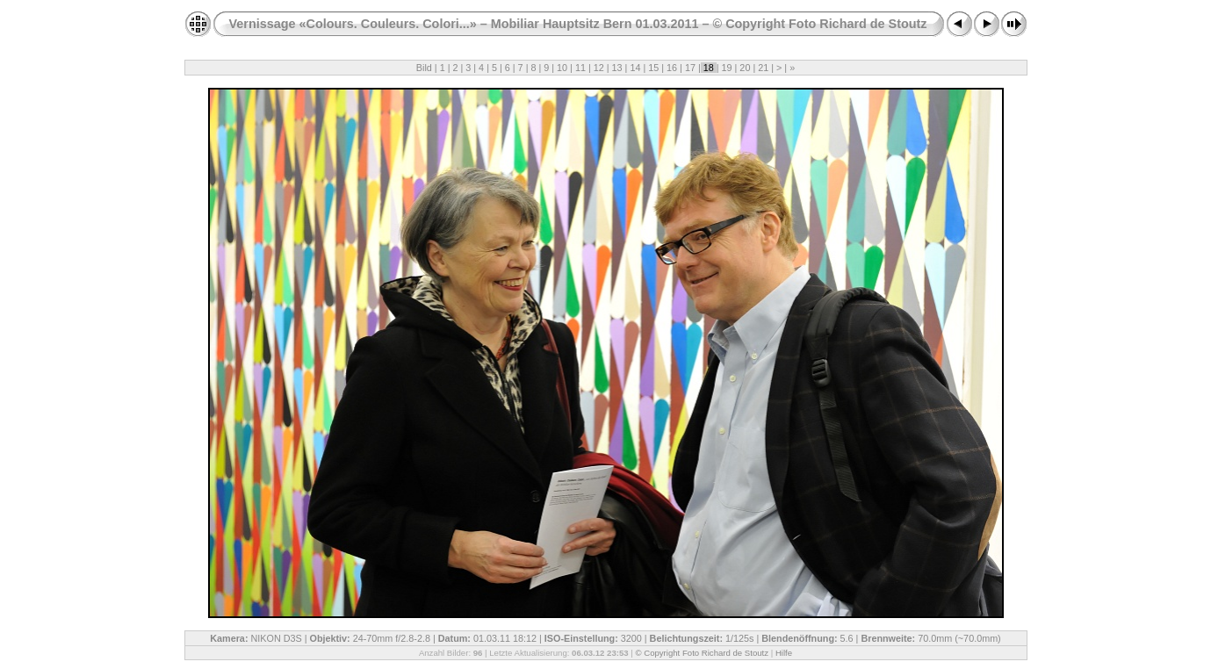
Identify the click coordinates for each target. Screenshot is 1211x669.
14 (635, 67)
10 (562, 67)
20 (745, 67)
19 (727, 67)
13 (617, 67)
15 (653, 67)
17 (690, 67)
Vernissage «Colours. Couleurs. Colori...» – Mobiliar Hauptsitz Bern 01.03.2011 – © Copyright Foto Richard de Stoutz (578, 24)
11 (580, 67)
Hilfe (783, 653)
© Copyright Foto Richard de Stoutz (701, 653)
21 (763, 67)
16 (672, 67)
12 (599, 67)
